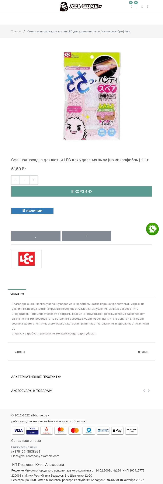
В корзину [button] (81, 191)
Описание (17, 293)
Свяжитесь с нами (24, 447)
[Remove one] (15, 180)
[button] (35, 236)
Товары (16, 31)
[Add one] (34, 180)
